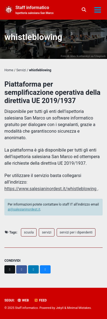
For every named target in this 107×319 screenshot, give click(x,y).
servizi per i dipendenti (76, 232)
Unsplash (100, 56)
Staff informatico (34, 10)
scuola (29, 232)
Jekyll (60, 308)
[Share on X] (9, 269)
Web (23, 300)
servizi (46, 232)
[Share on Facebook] (21, 269)
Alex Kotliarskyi (80, 56)
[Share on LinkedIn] (33, 269)
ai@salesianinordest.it (24, 209)
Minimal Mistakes (79, 308)
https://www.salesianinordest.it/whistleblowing (51, 188)
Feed (40, 300)
